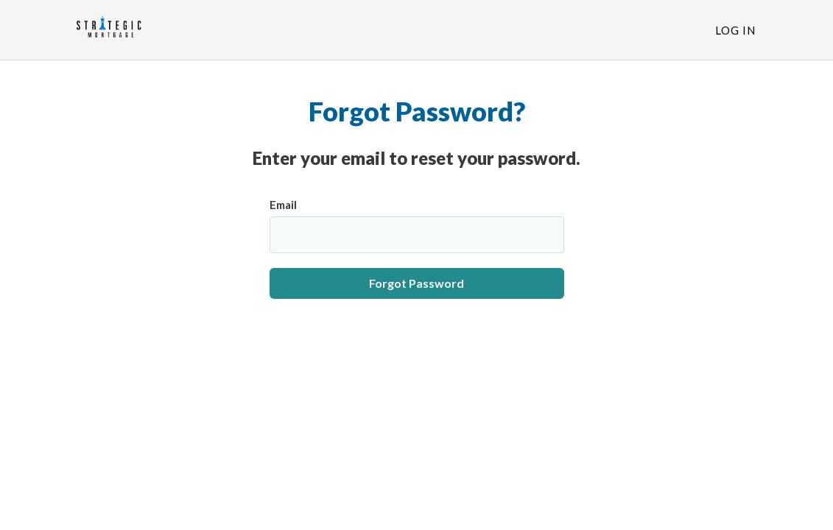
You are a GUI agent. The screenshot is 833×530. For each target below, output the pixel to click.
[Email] (417, 234)
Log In (735, 30)
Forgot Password (416, 283)
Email (283, 204)
